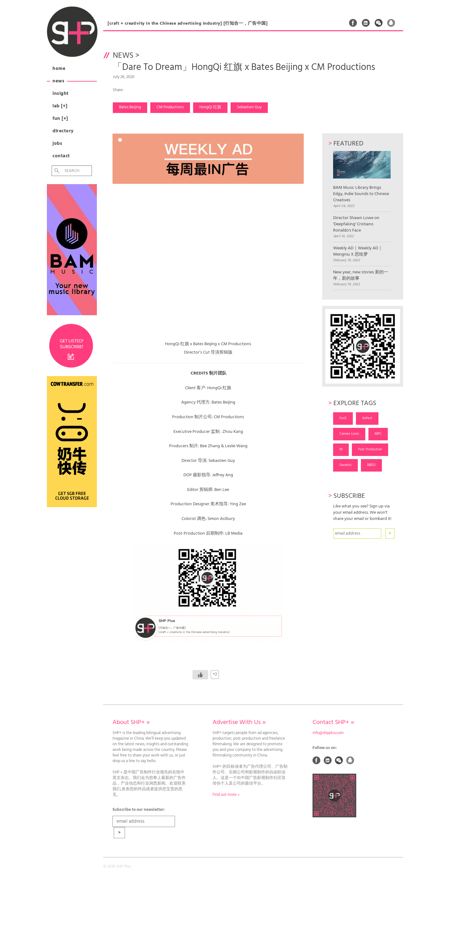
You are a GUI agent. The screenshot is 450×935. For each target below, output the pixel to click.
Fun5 (343, 418)
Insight (60, 93)
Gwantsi (345, 465)
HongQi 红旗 (210, 107)
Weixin (379, 23)
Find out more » (225, 795)
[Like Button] (200, 674)
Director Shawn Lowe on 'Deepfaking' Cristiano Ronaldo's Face (356, 224)
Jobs (57, 143)
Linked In (366, 23)
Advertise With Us (239, 722)
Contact (61, 156)
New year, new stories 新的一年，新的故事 (360, 275)
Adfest (367, 418)
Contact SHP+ (333, 722)
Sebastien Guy (249, 107)
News (58, 81)
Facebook (353, 23)
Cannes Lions (349, 434)
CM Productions (170, 107)
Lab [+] (60, 106)
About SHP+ (131, 722)
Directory (63, 131)
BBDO (371, 465)
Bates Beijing (130, 107)
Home (58, 68)
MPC (378, 434)
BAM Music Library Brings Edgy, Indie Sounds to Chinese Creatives (361, 177)
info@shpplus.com (328, 733)
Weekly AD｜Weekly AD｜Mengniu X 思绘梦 (357, 251)
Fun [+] (60, 118)
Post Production (370, 449)
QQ (391, 23)
